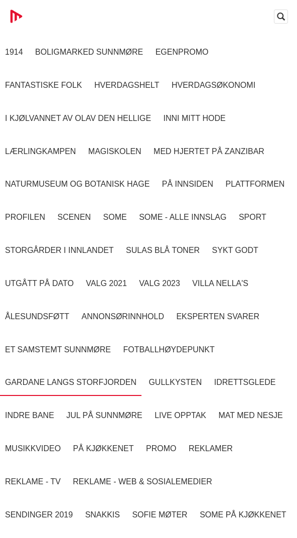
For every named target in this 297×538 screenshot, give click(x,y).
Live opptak (180, 415)
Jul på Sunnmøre (104, 415)
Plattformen (254, 184)
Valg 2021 (106, 283)
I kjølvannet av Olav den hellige (78, 118)
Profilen (25, 217)
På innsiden (187, 184)
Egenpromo (182, 52)
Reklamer (211, 448)
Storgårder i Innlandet (59, 250)
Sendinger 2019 (39, 514)
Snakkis (102, 514)
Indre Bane (29, 415)
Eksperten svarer (217, 316)
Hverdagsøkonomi (213, 85)
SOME (115, 217)
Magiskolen (114, 151)
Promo (161, 448)
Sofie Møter (159, 514)
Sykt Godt (235, 250)
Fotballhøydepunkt (168, 349)
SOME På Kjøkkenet (243, 514)
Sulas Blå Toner (163, 250)
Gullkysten (175, 382)
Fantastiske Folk (43, 85)
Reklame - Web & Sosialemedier (142, 481)
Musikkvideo (33, 448)
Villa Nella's (220, 283)
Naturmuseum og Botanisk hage (77, 184)
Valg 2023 (159, 283)
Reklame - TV (33, 481)
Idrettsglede (245, 382)
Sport (252, 217)
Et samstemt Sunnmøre (58, 349)
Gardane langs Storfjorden (70, 382)
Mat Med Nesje (250, 415)
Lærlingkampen (40, 151)
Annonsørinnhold (122, 316)
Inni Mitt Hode (195, 118)
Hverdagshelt (127, 85)
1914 (14, 52)
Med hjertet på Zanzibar (209, 151)
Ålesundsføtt (37, 316)
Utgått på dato (39, 283)
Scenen (74, 217)
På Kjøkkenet (103, 448)
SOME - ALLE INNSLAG (182, 217)
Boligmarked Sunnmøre (89, 52)
